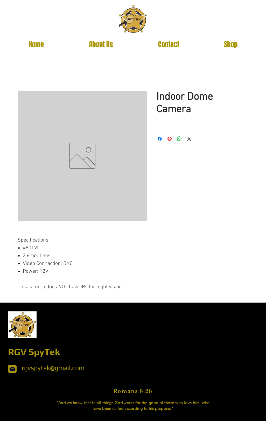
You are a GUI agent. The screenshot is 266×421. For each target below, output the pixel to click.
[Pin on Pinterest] (169, 139)
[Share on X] (189, 139)
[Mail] (12, 369)
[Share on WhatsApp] (179, 139)
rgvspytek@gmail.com (53, 368)
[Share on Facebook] (160, 139)
